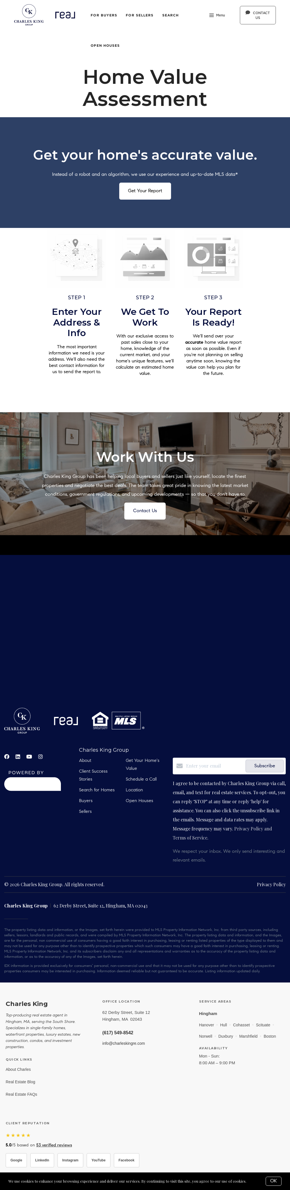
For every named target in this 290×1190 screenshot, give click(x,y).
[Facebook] (6, 756)
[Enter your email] (214, 766)
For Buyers (104, 15)
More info (256, 1181)
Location (134, 790)
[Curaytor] (32, 789)
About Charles (18, 1069)
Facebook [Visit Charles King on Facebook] (127, 1160)
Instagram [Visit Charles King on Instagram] (70, 1160)
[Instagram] (40, 756)
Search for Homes (97, 790)
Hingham (208, 1013)
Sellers (85, 811)
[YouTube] (29, 756)
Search (170, 15)
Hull (223, 1025)
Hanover (206, 1025)
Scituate (263, 1025)
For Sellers (139, 15)
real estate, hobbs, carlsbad (145, 631)
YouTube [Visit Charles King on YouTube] (98, 1160)
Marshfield (248, 1036)
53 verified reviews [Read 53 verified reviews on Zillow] (54, 1145)
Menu (217, 16)
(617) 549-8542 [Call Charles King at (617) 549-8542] (117, 1032)
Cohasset (241, 1025)
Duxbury (225, 1036)
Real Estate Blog (20, 1082)
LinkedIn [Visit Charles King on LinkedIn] (42, 1160)
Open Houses (105, 45)
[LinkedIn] (18, 756)
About (85, 761)
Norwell (205, 1036)
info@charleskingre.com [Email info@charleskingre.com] (123, 1043)
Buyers (86, 801)
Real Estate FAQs (21, 1094)
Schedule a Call (141, 779)
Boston (270, 1036)
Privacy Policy (271, 884)
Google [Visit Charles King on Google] (16, 1160)
